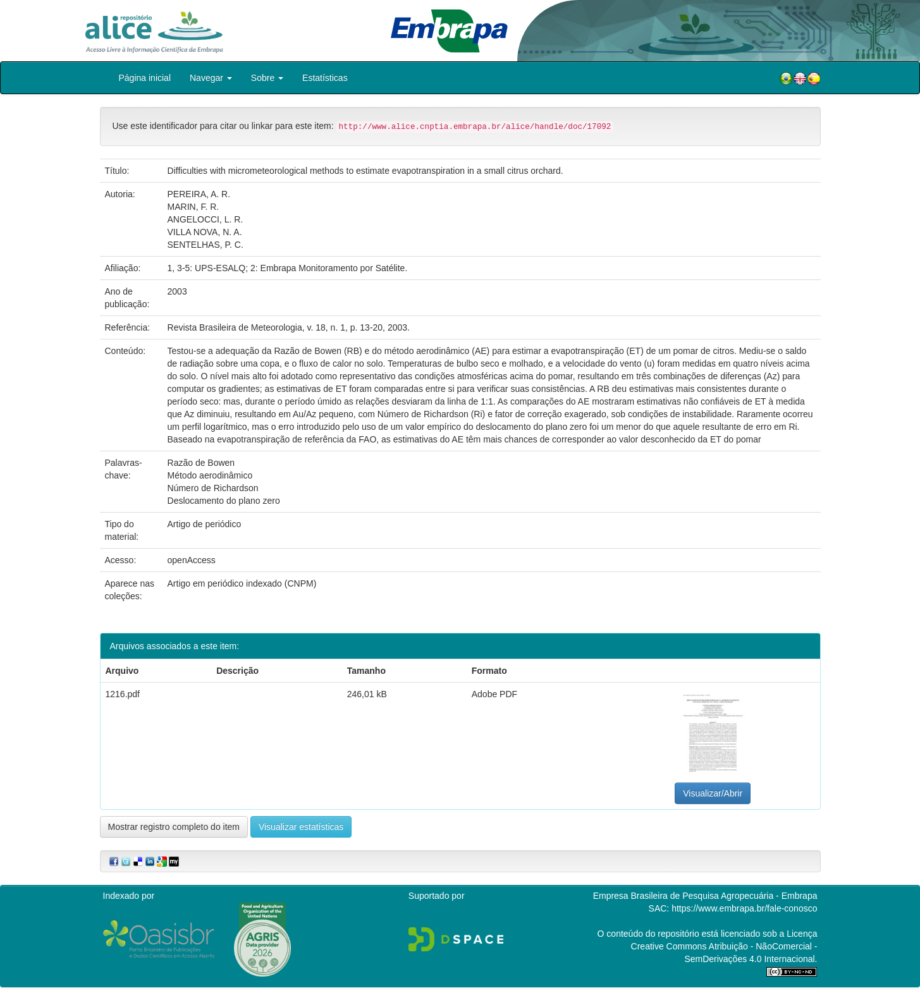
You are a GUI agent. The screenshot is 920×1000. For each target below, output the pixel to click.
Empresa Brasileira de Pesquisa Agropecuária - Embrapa (705, 896)
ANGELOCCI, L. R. (205, 219)
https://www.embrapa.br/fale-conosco (744, 908)
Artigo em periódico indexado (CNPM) (242, 583)
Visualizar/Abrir (712, 793)
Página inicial (145, 78)
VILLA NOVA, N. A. (205, 232)
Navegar (211, 78)
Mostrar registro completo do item (174, 827)
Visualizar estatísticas (301, 827)
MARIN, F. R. (193, 207)
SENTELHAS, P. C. (205, 245)
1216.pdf (123, 694)
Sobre (267, 78)
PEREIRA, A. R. (199, 194)
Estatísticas (325, 78)
